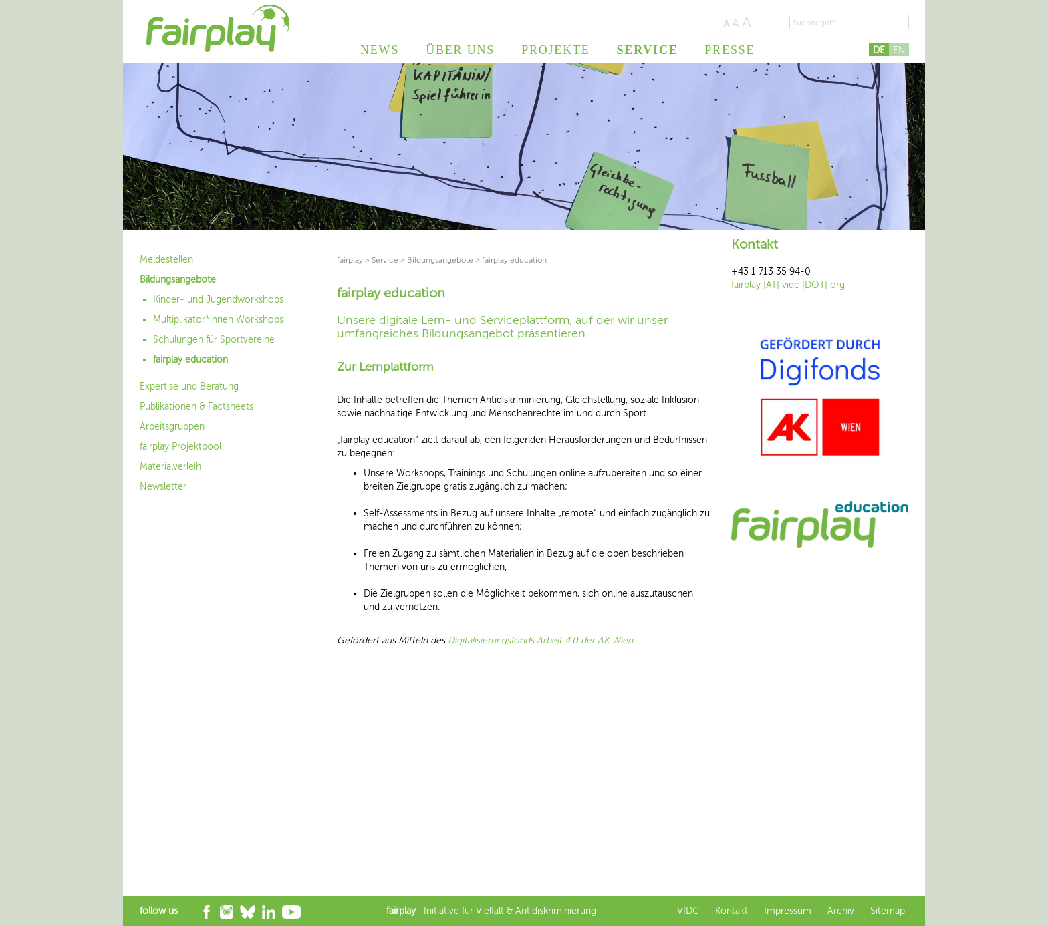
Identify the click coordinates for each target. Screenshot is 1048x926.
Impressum (787, 911)
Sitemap (887, 911)
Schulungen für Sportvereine (214, 340)
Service (647, 50)
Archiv (840, 911)
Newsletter (163, 487)
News (379, 50)
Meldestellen (166, 260)
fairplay (350, 260)
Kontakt (731, 911)
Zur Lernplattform (385, 366)
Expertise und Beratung (189, 386)
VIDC (688, 911)
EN (899, 50)
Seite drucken (768, 22)
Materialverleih (170, 467)
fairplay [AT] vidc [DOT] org (788, 285)
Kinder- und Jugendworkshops (218, 300)
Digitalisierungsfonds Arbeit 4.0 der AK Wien (540, 640)
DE (879, 50)
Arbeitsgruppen (172, 427)
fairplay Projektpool (180, 447)
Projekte (555, 50)
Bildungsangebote (178, 280)
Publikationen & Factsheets (196, 407)
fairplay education (190, 360)
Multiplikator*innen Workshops (218, 320)
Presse (730, 50)
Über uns (460, 50)
